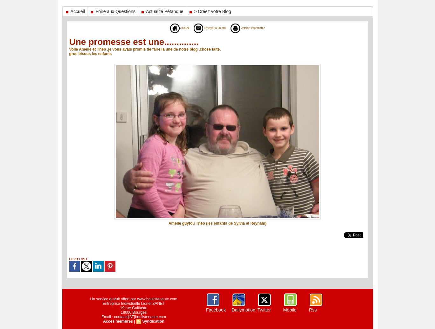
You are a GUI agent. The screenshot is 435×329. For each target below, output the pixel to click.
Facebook (215, 309)
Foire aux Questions (112, 11)
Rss (313, 309)
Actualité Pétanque (161, 11)
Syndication (153, 321)
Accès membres (118, 321)
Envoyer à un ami (207, 28)
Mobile (289, 309)
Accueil (75, 11)
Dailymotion (243, 309)
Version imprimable (253, 28)
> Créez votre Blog (209, 11)
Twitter (264, 309)
